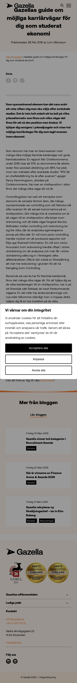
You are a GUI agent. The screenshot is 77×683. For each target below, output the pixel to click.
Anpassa (38, 359)
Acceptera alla (38, 348)
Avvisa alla (38, 370)
